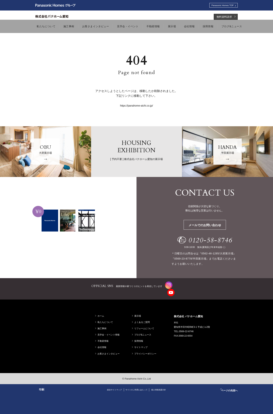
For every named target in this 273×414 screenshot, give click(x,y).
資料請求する (71, 258)
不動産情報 (103, 337)
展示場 (138, 312)
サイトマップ (141, 344)
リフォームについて (145, 325)
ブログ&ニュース (143, 331)
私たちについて (106, 318)
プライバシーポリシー (146, 350)
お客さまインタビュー (109, 350)
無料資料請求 (224, 17)
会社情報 (102, 344)
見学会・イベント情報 (109, 331)
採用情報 (139, 337)
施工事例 (102, 325)
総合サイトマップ (110, 386)
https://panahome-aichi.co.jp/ (136, 106)
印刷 (41, 386)
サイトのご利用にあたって (136, 386)
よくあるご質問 (143, 318)
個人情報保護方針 (163, 386)
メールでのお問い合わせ (210, 226)
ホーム (101, 312)
